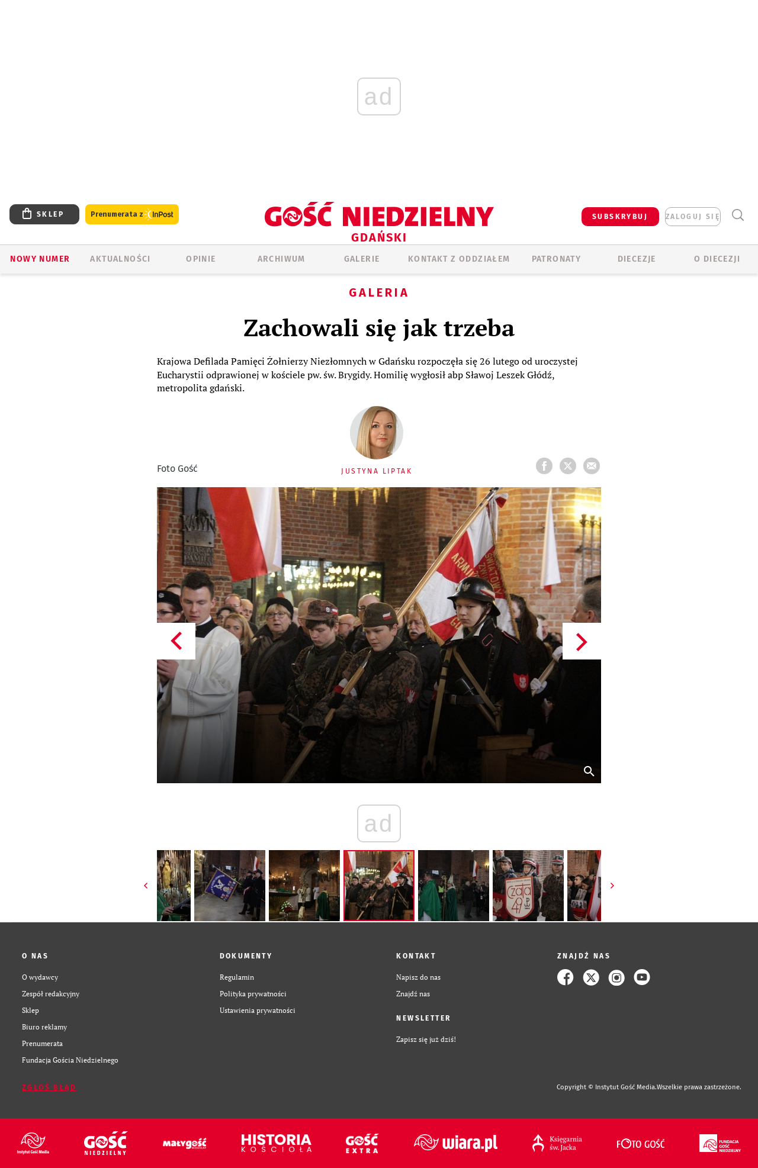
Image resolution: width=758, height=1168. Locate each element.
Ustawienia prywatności (258, 1010)
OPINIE (201, 259)
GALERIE (362, 259)
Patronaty (557, 259)
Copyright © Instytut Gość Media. (607, 1087)
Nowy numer (40, 259)
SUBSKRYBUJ (620, 217)
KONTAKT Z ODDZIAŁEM (459, 259)
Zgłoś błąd (49, 1087)
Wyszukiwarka (738, 215)
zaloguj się (693, 217)
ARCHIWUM (282, 259)
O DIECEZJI (717, 259)
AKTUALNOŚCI (120, 259)
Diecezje (637, 259)
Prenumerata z (132, 214)
